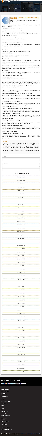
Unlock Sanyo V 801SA (21, 357)
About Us (2, 408)
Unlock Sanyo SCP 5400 (21, 299)
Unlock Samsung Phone (5, 421)
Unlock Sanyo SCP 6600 (21, 320)
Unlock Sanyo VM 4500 (21, 364)
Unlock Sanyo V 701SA (21, 354)
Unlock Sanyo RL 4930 (21, 248)
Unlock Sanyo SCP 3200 (21, 272)
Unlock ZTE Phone (4, 418)
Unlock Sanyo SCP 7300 (21, 334)
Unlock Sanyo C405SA (21, 187)
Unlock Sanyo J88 (21, 197)
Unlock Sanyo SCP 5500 (21, 303)
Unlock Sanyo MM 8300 (21, 228)
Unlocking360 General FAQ (5, 401)
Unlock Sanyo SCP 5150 (21, 293)
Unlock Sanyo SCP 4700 (21, 282)
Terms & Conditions (4, 411)
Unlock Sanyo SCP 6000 (21, 310)
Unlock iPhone (3, 419)
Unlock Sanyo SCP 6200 (21, 313)
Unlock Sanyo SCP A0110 (21, 347)
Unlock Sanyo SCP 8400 (21, 344)
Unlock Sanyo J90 (21, 204)
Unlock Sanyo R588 (21, 235)
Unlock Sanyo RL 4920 (21, 245)
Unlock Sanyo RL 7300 (21, 252)
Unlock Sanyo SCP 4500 (21, 279)
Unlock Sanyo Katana (21, 211)
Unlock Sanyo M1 (21, 214)
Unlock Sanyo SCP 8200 (21, 340)
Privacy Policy (3, 413)
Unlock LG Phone (4, 424)
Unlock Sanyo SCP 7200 (21, 330)
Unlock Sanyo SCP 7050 (21, 327)
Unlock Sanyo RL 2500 (21, 241)
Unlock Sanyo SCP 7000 (21, 323)
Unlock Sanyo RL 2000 (21, 238)
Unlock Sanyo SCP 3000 (21, 265)
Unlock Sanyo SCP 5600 (21, 306)
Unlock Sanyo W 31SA (21, 368)
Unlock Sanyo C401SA (21, 183)
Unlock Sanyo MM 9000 (21, 231)
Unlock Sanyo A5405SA (21, 176)
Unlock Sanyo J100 (21, 194)
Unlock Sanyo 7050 (21, 371)
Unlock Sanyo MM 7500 (21, 224)
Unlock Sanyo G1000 (21, 190)
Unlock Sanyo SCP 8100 (21, 337)
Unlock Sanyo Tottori (21, 351)
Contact (2, 409)
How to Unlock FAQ (4, 403)
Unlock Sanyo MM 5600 (21, 217)
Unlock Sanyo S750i (21, 255)
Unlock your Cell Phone (5, 391)
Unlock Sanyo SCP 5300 (21, 296)
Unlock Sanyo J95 (21, 207)
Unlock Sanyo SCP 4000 (21, 276)
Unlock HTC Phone (4, 422)
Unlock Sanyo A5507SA (21, 180)
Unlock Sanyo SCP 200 (21, 258)
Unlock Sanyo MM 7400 (21, 221)
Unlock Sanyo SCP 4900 (21, 286)
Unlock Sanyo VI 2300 (21, 361)
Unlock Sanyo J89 (21, 200)
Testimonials (3, 393)
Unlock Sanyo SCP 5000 (21, 289)
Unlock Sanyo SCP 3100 (21, 269)
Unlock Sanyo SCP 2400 (21, 262)
